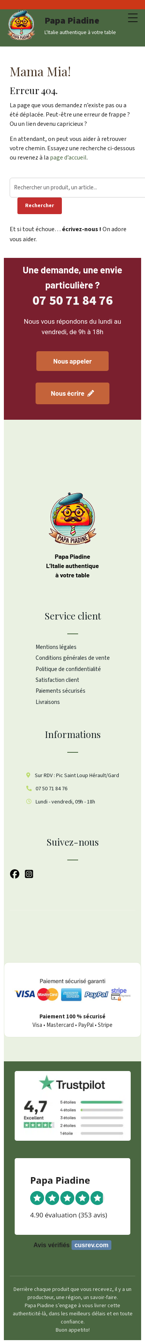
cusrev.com (92, 1245)
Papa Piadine (71, 20)
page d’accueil (68, 157)
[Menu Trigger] (132, 18)
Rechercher (39, 205)
